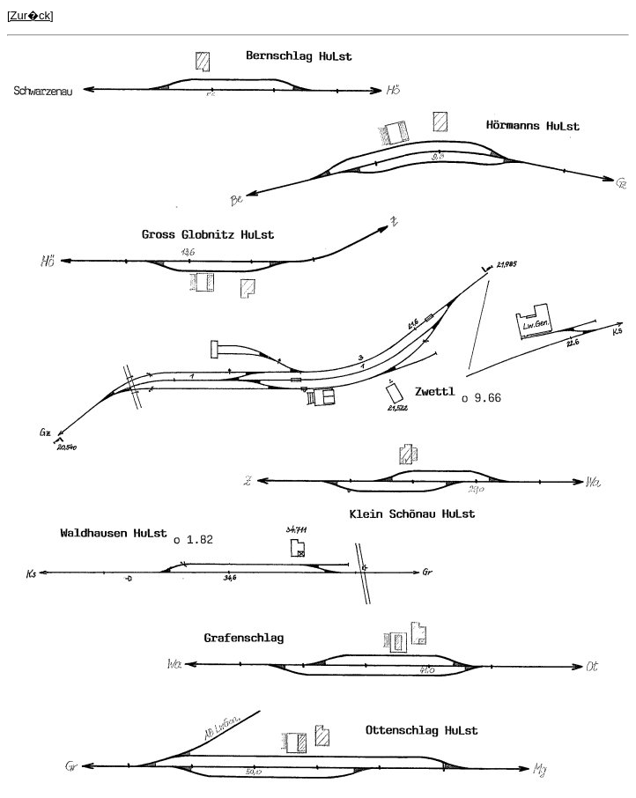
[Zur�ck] (30, 15)
